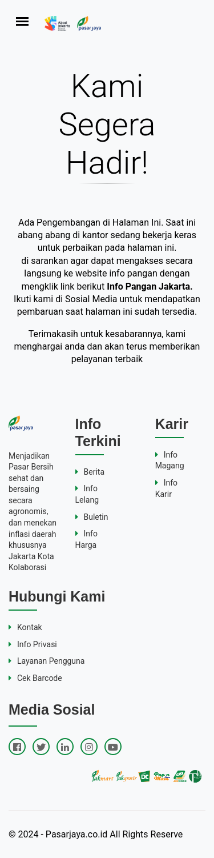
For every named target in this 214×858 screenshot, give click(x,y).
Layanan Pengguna (46, 660)
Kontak (25, 627)
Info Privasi (33, 644)
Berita (90, 471)
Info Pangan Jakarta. (149, 286)
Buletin (91, 517)
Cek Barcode (35, 678)
